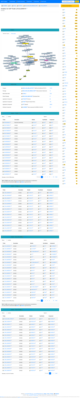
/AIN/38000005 (7, 149)
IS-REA (65, 104)
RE (44, 259)
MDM (65, 121)
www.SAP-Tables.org (29, 393)
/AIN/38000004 (7, 146)
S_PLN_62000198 (7, 228)
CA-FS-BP (33, 248)
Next (56, 177)
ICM (64, 58)
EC (64, 36)
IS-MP (65, 93)
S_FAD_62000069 (7, 351)
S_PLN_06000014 (7, 281)
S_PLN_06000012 (7, 276)
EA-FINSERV (53, 251)
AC (64, 9)
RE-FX (32, 259)
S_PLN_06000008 (7, 265)
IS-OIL (65, 96)
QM (64, 156)
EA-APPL (53, 267)
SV (64, 172)
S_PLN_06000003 (7, 251)
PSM (45, 289)
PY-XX (14, 5)
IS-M (65, 91)
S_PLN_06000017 (7, 286)
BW (64, 20)
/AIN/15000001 (7, 125)
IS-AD (65, 66)
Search (77, 1)
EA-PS (52, 289)
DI (64, 34)
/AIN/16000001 (7, 136)
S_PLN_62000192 (7, 211)
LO (64, 118)
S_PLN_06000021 (7, 297)
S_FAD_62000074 (7, 365)
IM (64, 61)
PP (64, 140)
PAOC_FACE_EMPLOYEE (27, 96)
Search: (51, 117)
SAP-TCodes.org (2, 396)
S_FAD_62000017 (7, 324)
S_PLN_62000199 (7, 230)
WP (64, 180)
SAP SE (19, 397)
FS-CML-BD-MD (34, 286)
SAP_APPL (53, 248)
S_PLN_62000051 (7, 206)
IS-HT (65, 88)
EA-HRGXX (53, 246)
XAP (65, 183)
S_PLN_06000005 (7, 256)
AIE (44, 122)
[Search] (68, 1)
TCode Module (12, 1)
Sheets (22, 181)
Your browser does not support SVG (30, 57)
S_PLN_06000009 (7, 267)
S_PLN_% (24, 93)
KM (64, 112)
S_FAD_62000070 (7, 354)
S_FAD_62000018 (7, 327)
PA (44, 246)
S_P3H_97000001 (7, 200)
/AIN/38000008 (7, 157)
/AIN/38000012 (7, 168)
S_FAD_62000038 (7, 195)
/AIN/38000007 (7, 155)
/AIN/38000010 (7, 163)
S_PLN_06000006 (7, 259)
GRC (65, 53)
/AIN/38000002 (7, 141)
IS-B (64, 69)
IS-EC (65, 77)
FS (44, 251)
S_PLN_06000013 (7, 278)
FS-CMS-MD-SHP (34, 251)
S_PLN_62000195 (7, 219)
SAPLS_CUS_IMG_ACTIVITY (28, 88)
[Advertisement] (30, 20)
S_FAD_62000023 (7, 340)
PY (10, 5)
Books (17, 181)
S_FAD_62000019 (7, 329)
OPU (65, 126)
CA (44, 248)
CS (64, 31)
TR (64, 175)
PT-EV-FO (32, 354)
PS (64, 145)
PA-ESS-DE (33, 351)
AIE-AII (34, 122)
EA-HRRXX (5, 5)
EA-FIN (52, 259)
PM (64, 137)
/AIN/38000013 (7, 171)
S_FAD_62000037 (7, 192)
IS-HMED (65, 85)
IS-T (64, 107)
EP (64, 42)
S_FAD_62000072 (7, 359)
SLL (64, 167)
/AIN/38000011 (7, 166)
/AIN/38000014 (7, 174)
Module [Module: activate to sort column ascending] (33, 119)
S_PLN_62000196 (7, 222)
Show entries (6, 117)
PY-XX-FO (20, 5)
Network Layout (6, 33)
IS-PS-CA (65, 102)
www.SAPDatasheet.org (38, 393)
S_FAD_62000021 (7, 335)
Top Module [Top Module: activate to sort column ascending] (44, 119)
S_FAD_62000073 (7, 362)
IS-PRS (65, 99)
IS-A (64, 64)
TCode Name (29, 1)
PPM (65, 142)
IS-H (64, 80)
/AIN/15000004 (7, 130)
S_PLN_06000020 (7, 295)
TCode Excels (43, 1)
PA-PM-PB (33, 246)
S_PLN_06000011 (7, 273)
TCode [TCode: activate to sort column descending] (4, 119)
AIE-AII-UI (35, 136)
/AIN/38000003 (7, 144)
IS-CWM (65, 72)
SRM (65, 170)
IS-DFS (65, 74)
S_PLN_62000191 (43, 5)
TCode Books (36, 1)
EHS (45, 267)
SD (64, 164)
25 (53, 177)
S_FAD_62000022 (7, 337)
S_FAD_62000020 (7, 332)
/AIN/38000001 (7, 138)
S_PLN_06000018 (7, 289)
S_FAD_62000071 (7, 356)
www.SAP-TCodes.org (33, 395)
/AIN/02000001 (7, 122)
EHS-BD (32, 267)
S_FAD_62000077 (7, 198)
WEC (65, 178)
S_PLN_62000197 (7, 225)
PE (64, 132)
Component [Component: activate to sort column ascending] (52, 119)
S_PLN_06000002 (7, 248)
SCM (65, 161)
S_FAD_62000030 (7, 343)
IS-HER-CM (66, 83)
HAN (65, 55)
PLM (65, 134)
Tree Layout (13, 33)
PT (41, 354)
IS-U (64, 110)
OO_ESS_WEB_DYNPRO (8, 318)
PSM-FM (33, 292)
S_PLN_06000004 (7, 254)
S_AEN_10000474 (7, 321)
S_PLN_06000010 (7, 270)
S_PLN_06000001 (7, 246)
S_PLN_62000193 (7, 214)
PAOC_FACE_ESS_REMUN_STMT (31, 5)
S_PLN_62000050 (7, 203)
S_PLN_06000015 (7, 284)
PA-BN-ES (32, 324)
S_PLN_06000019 (7, 292)
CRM (65, 28)
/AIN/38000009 (7, 160)
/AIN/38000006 (7, 152)
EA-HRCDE (52, 351)
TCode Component (20, 1)
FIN (64, 47)
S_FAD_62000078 (7, 370)
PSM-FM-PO (33, 289)
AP (64, 15)
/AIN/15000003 (7, 127)
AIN (51, 122)
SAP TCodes (4, 1)
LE (64, 115)
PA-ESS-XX (33, 318)
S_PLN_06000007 (7, 262)
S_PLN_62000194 (7, 217)
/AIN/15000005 (7, 133)
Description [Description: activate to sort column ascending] (16, 119)
